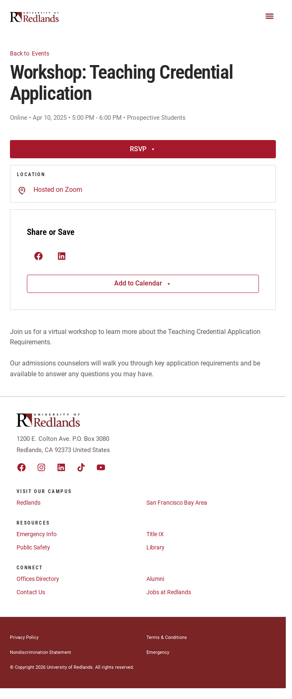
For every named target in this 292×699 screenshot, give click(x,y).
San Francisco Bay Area (176, 502)
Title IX (155, 534)
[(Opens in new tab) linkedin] (61, 256)
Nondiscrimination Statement (40, 652)
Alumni (155, 579)
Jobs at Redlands (168, 592)
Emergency (157, 652)
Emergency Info (37, 534)
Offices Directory (38, 579)
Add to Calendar (143, 283)
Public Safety (33, 547)
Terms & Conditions (166, 637)
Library (155, 547)
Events (34, 53)
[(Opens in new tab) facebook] (38, 256)
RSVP (143, 149)
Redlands (29, 502)
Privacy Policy (24, 637)
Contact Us (31, 592)
